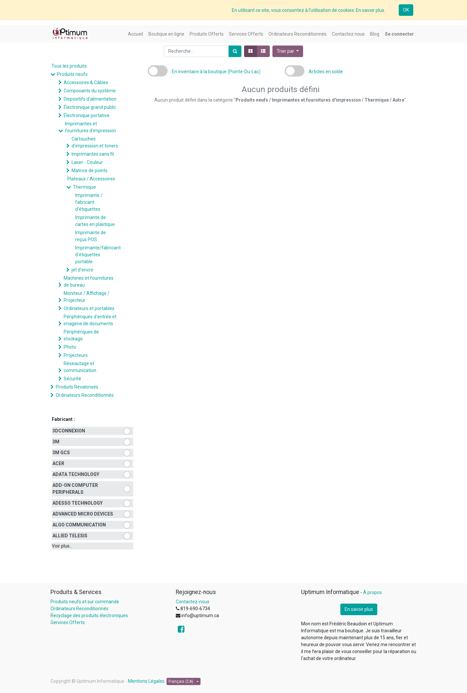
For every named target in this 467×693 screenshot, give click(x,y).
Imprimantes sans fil (93, 154)
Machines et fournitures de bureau (88, 281)
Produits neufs (72, 74)
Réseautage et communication (80, 367)
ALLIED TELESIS (69, 535)
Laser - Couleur (87, 162)
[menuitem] (135, 34)
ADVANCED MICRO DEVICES (82, 514)
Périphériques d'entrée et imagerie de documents (90, 320)
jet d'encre (82, 269)
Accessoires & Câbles (86, 82)
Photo (70, 347)
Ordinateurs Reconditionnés (85, 395)
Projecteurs (76, 355)
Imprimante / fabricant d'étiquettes (89, 202)
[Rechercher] (235, 51)
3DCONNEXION (68, 430)
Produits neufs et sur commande (84, 601)
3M (55, 441)
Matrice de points (90, 170)
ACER (58, 463)
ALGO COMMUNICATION (79, 524)
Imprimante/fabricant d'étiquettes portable (98, 254)
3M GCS (61, 452)
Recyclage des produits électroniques (89, 615)
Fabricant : (63, 419)
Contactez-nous (192, 601)
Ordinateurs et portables (89, 308)
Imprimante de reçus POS (90, 236)
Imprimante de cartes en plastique (95, 221)
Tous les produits (69, 66)
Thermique (84, 187)
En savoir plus (359, 609)
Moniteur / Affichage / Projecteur (86, 297)
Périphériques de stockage (81, 335)
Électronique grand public (90, 107)
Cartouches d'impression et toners (95, 142)
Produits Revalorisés (77, 387)
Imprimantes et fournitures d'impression (90, 127)
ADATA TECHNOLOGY (75, 474)
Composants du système (90, 90)
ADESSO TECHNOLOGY (77, 503)
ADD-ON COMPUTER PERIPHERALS (75, 489)
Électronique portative (86, 115)
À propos (372, 592)
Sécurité (72, 378)
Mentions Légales (146, 681)
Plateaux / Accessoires (91, 178)
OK (406, 10)
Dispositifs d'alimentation (90, 99)
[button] (287, 51)
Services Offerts (67, 622)
